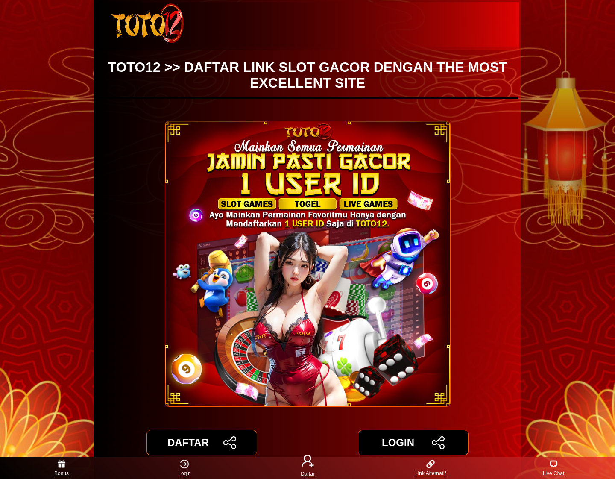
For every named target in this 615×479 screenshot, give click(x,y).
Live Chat (554, 468)
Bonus (61, 468)
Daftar (307, 468)
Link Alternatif (430, 468)
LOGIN (413, 442)
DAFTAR (201, 442)
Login (184, 468)
